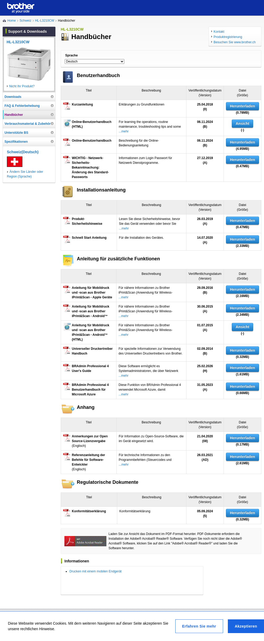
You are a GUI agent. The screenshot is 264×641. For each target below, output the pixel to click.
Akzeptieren (246, 626)
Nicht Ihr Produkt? (22, 86)
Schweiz (25, 20)
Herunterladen (242, 106)
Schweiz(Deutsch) (23, 152)
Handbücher (13, 115)
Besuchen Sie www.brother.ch (235, 42)
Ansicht (242, 123)
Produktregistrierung (228, 37)
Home (11, 20)
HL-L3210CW (44, 20)
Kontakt (219, 32)
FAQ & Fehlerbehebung (22, 106)
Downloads (12, 97)
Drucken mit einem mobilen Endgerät (95, 571)
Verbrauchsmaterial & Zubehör (27, 124)
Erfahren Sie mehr (199, 626)
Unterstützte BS (16, 133)
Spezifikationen (16, 141)
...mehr (124, 131)
